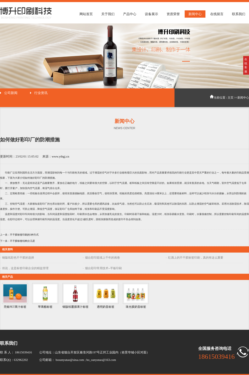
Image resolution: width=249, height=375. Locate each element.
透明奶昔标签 (105, 306)
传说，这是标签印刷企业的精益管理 (25, 268)
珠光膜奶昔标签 (136, 306)
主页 (230, 97)
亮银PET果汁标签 (15, 306)
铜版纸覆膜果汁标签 (75, 306)
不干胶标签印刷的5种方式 (24, 234)
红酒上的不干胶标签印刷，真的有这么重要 (195, 257)
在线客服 (245, 65)
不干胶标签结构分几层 (22, 240)
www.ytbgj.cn (60, 156)
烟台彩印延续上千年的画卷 (102, 257)
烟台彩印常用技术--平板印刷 (103, 268)
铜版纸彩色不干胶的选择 (18, 257)
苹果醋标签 (45, 306)
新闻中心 (243, 97)
